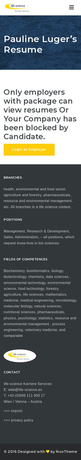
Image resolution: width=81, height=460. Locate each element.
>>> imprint (13, 411)
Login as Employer (29, 149)
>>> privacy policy (18, 420)
